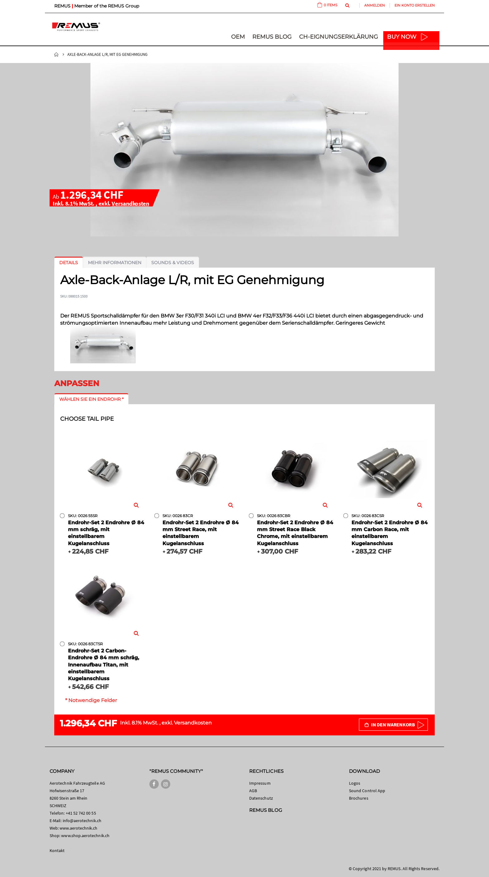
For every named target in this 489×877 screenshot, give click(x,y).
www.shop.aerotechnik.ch (85, 835)
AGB (253, 790)
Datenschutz (261, 798)
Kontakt (57, 850)
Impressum (260, 783)
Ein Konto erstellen (415, 5)
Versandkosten (130, 203)
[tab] (68, 263)
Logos (354, 783)
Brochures (358, 798)
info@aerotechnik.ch (82, 820)
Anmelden (374, 5)
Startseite (56, 54)
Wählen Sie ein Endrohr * (91, 399)
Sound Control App (367, 790)
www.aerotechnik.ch (78, 828)
